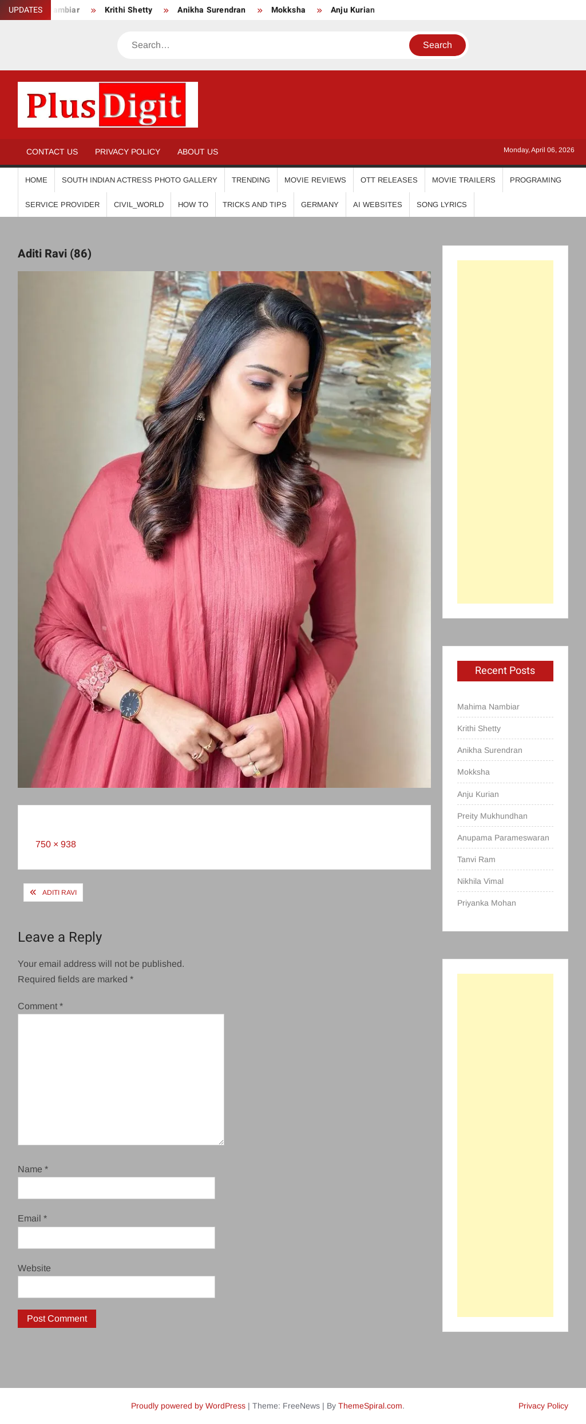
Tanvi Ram (476, 859)
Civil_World (139, 204)
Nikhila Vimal (480, 881)
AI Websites (377, 204)
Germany (320, 204)
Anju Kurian (353, 10)
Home (36, 180)
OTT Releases (389, 180)
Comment (40, 1006)
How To (193, 204)
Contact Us (52, 151)
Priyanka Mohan (486, 902)
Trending (251, 180)
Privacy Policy (127, 151)
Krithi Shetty (129, 10)
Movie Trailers (464, 180)
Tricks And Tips (255, 204)
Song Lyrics (442, 204)
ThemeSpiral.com (370, 1405)
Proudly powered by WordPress (188, 1405)
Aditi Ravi (59, 892)
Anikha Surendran (211, 10)
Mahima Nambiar (488, 706)
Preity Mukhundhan (492, 815)
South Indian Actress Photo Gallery (139, 180)
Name (33, 1169)
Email (32, 1218)
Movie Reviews (315, 180)
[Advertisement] (505, 432)
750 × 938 (55, 844)
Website (34, 1268)
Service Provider (62, 204)
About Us (197, 151)
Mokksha (288, 10)
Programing (535, 180)
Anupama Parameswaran (503, 837)
